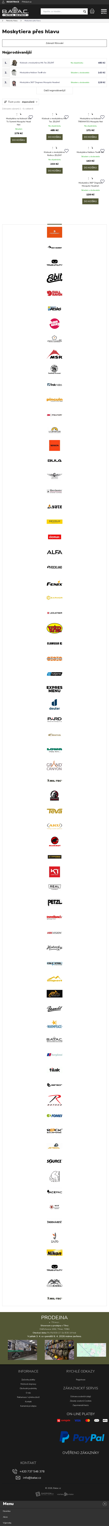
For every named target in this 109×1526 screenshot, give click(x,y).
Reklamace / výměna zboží (28, 1397)
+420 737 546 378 (32, 1471)
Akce (5, 1517)
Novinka (6, 1511)
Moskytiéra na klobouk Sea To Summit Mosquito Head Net (18, 121)
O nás (28, 1393)
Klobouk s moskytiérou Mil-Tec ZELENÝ (37, 63)
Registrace (80, 1379)
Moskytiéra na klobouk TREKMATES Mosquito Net (90, 120)
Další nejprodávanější (54, 90)
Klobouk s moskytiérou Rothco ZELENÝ (54, 154)
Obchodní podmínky (28, 1388)
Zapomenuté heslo (81, 1405)
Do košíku (18, 140)
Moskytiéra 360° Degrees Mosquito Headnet (40, 82)
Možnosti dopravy (28, 1384)
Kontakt (28, 1401)
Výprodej (7, 1522)
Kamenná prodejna (28, 1406)
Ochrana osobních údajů (80, 1396)
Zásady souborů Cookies (80, 1401)
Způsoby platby (28, 1379)
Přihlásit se (26, 2)
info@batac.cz (32, 1477)
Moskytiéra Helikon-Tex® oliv (33, 72)
